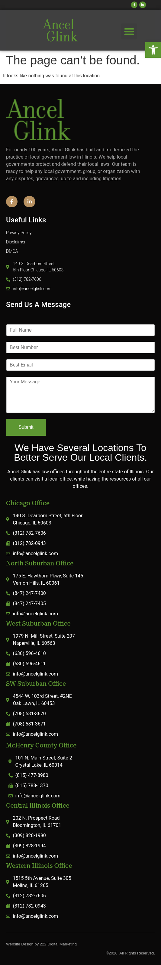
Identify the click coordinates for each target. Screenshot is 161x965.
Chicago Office (28, 503)
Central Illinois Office (37, 805)
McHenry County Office (41, 745)
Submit (26, 427)
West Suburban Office (38, 623)
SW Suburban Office (36, 683)
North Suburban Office (39, 563)
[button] (153, 50)
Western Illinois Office (39, 865)
